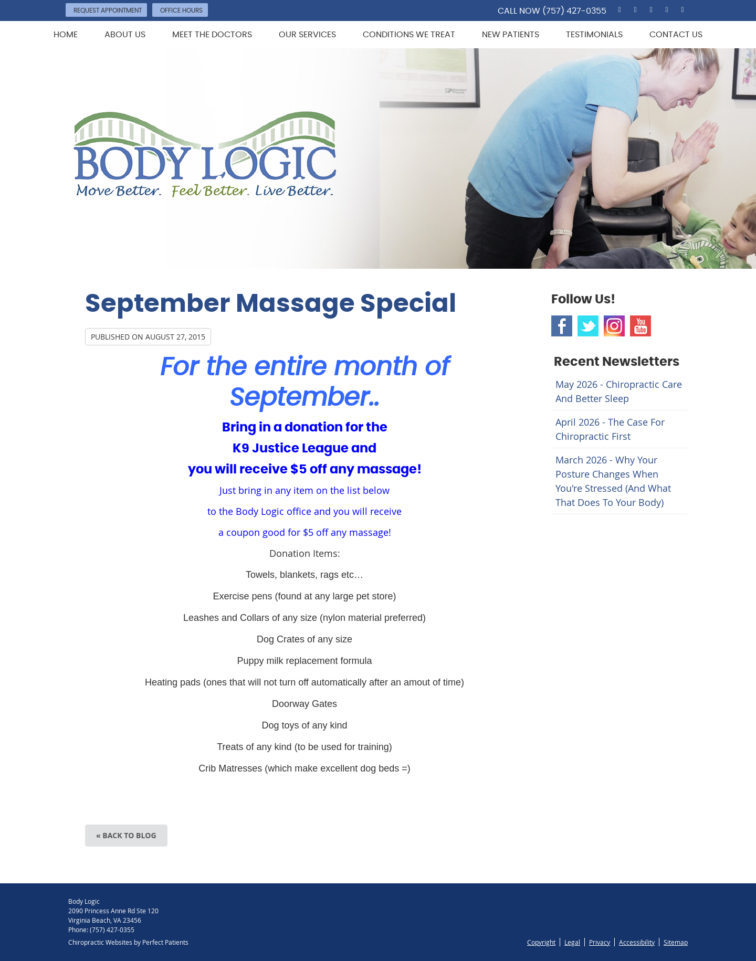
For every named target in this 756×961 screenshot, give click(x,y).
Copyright (541, 942)
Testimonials (594, 34)
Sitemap (676, 942)
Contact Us (675, 34)
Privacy (599, 942)
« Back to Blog (126, 835)
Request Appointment (108, 10)
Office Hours (181, 10)
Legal (572, 942)
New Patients (510, 34)
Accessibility (637, 942)
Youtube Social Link (640, 325)
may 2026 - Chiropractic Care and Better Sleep (618, 391)
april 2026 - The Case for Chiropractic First (610, 429)
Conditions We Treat (409, 34)
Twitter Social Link (588, 325)
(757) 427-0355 (574, 11)
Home (66, 34)
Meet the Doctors (212, 34)
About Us (124, 34)
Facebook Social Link (561, 325)
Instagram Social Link (614, 325)
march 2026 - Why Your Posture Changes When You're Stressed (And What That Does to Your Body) (613, 481)
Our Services (307, 34)
